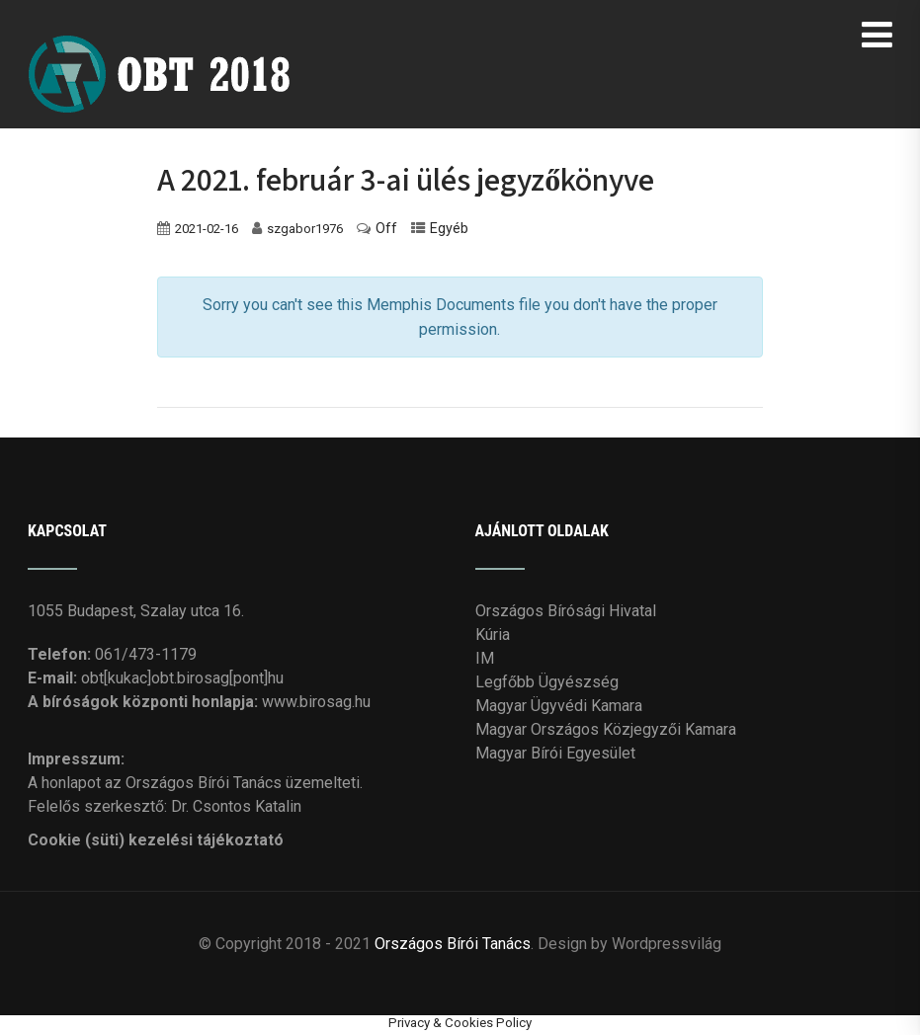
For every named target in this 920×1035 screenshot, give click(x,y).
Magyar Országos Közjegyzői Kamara (605, 729)
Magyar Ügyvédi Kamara (558, 705)
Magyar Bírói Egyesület (555, 753)
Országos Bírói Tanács (453, 943)
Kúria (492, 634)
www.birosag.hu (316, 701)
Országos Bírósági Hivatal (565, 610)
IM (484, 658)
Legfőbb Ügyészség (547, 682)
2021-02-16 (206, 228)
